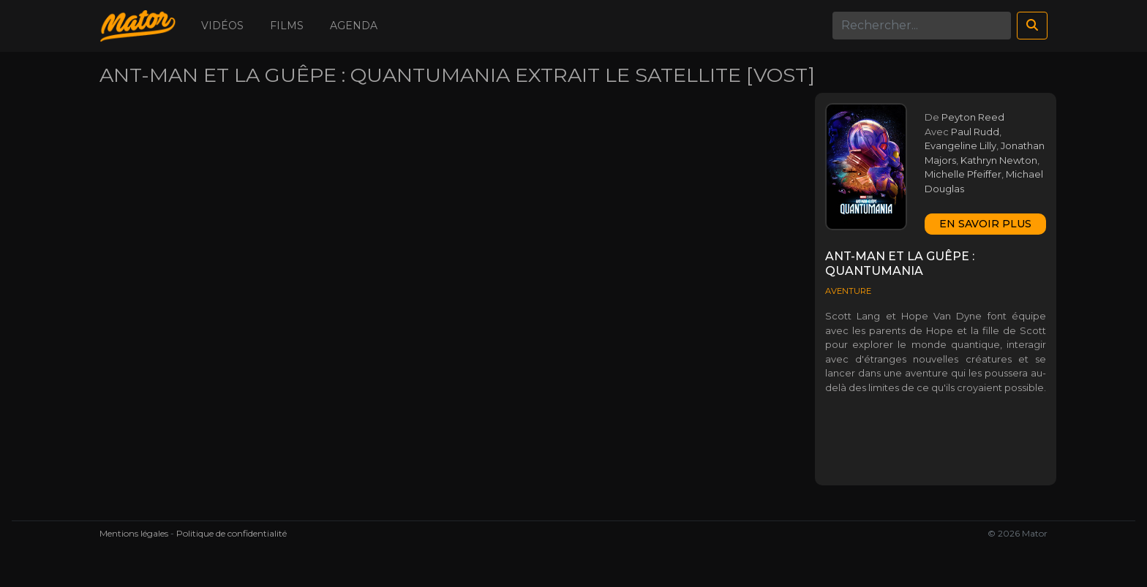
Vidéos (222, 25)
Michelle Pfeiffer (963, 174)
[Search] (921, 25)
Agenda (353, 25)
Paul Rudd (975, 131)
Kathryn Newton (998, 160)
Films (287, 25)
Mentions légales (133, 533)
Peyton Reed (972, 117)
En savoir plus (985, 223)
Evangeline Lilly (960, 145)
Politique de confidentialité (231, 533)
